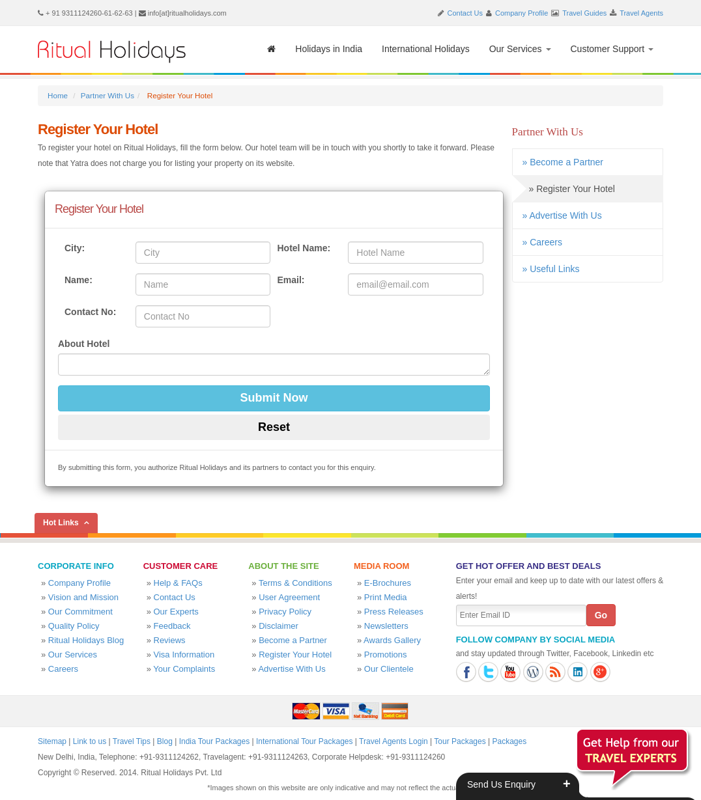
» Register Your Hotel (563, 188)
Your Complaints (184, 669)
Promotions (385, 654)
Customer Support (612, 49)
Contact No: (90, 312)
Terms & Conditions (295, 583)
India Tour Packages (214, 741)
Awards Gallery (392, 640)
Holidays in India (328, 49)
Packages (509, 741)
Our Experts (176, 611)
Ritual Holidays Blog (86, 640)
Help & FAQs (178, 583)
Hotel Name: (303, 248)
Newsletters (386, 626)
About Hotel (83, 343)
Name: (78, 280)
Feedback (172, 626)
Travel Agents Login (393, 741)
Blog (165, 741)
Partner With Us (107, 95)
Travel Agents (641, 13)
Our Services (520, 49)
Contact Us (465, 13)
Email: (290, 280)
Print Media (385, 597)
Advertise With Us (291, 669)
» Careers (542, 242)
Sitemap (52, 741)
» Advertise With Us (562, 215)
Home (58, 95)
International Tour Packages (304, 741)
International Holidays (426, 49)
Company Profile (521, 13)
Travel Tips (131, 741)
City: (74, 248)
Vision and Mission (83, 597)
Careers (63, 669)
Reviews (170, 640)
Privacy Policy (285, 611)
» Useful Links (551, 269)
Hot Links (61, 522)
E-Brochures (387, 583)
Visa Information (184, 654)
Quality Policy (74, 626)
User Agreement (289, 597)
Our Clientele (389, 669)
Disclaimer (278, 626)
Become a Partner (293, 640)
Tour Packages (459, 741)
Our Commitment (80, 611)
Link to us (89, 741)
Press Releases (393, 611)
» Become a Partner (563, 162)
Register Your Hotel (295, 654)
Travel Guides (584, 13)
